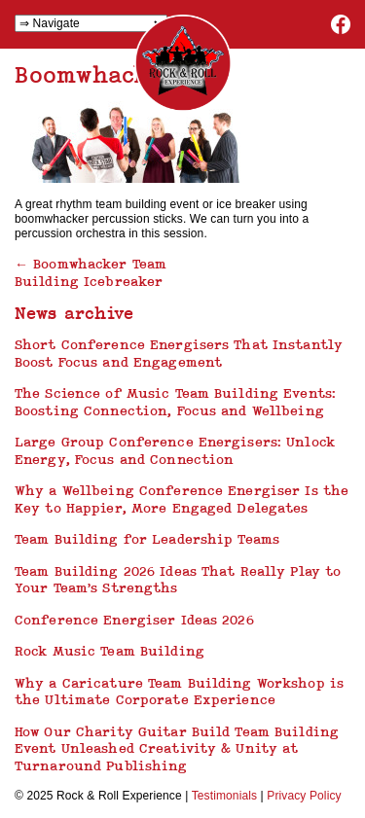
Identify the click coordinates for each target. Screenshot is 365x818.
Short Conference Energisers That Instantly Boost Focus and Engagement (179, 353)
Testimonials (224, 795)
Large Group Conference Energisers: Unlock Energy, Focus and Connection (175, 450)
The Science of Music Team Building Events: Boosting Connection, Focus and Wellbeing (175, 401)
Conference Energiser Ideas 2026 (134, 619)
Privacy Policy (304, 795)
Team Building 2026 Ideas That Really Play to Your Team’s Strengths (178, 579)
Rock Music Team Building (109, 650)
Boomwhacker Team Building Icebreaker (90, 272)
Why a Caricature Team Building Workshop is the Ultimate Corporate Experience (179, 691)
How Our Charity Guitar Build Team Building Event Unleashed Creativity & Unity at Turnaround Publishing (177, 748)
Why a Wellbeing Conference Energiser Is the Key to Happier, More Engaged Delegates (181, 498)
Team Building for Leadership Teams (147, 539)
